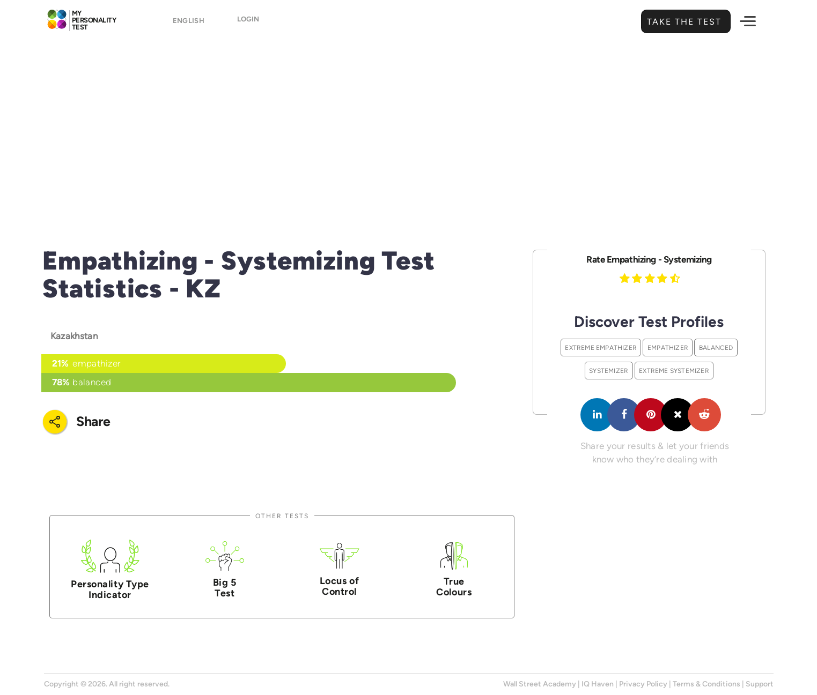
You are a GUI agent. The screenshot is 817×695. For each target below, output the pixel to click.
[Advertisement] (409, 126)
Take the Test (683, 21)
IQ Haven (598, 684)
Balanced (716, 347)
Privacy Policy (643, 684)
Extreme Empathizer (601, 347)
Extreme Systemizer (674, 371)
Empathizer (667, 347)
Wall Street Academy (539, 684)
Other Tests (282, 516)
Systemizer (608, 371)
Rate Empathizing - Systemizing (649, 259)
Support (760, 684)
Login (255, 22)
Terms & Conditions (706, 684)
